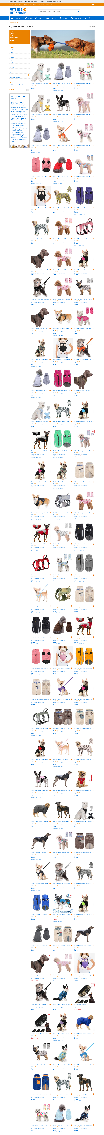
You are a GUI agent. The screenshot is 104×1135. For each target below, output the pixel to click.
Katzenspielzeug (15, 129)
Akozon (11, 72)
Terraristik (78, 18)
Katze (22, 134)
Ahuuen (11, 62)
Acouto (11, 52)
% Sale (11, 90)
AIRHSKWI (11, 67)
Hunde (30, 18)
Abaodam (11, 50)
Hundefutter (14, 127)
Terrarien (24, 137)
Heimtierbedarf (14, 37)
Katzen (41, 18)
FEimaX (34, 85)
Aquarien (19, 137)
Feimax (11, 75)
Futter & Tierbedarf (13, 22)
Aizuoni (11, 70)
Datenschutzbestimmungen (54, 1)
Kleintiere (53, 18)
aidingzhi (11, 65)
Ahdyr (10, 60)
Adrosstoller (12, 55)
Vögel (90, 18)
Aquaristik (18, 18)
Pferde (65, 18)
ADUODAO (12, 57)
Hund (17, 134)
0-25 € (11, 84)
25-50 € (21, 84)
